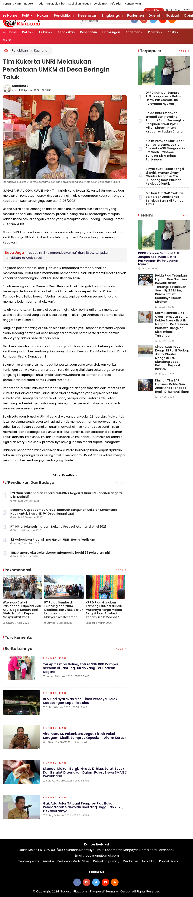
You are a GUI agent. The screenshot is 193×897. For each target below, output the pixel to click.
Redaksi (29, 3)
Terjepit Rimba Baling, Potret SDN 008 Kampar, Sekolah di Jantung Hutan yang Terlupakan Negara (81, 668)
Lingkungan (111, 32)
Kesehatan (88, 32)
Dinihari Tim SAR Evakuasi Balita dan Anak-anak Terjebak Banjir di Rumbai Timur (165, 198)
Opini (188, 15)
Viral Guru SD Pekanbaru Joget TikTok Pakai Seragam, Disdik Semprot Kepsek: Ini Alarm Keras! (84, 736)
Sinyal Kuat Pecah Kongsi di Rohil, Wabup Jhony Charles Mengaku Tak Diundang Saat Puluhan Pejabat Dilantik (165, 176)
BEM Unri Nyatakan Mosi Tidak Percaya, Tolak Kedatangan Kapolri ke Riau (80, 701)
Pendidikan (66, 32)
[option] (23, 601)
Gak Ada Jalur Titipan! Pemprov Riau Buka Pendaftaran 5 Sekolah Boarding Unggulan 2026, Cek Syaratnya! (83, 807)
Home (10, 32)
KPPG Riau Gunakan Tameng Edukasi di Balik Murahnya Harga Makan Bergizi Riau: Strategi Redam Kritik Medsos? (104, 609)
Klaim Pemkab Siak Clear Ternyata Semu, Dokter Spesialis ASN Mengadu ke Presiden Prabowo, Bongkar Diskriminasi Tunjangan (165, 150)
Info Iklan (116, 3)
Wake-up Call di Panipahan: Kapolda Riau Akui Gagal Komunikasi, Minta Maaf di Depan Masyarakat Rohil (22, 609)
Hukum (44, 32)
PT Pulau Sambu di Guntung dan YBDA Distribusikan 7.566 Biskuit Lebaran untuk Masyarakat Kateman (63, 609)
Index (121, 482)
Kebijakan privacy (79, 3)
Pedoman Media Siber (51, 3)
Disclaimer (101, 3)
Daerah (154, 32)
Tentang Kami (12, 3)
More (7, 40)
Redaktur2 (20, 86)
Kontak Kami (133, 3)
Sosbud (173, 32)
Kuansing (40, 50)
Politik (26, 32)
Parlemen (133, 32)
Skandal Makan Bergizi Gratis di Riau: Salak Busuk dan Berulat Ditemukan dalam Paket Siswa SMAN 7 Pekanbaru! (85, 773)
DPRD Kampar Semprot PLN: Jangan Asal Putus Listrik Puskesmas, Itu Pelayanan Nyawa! (163, 98)
